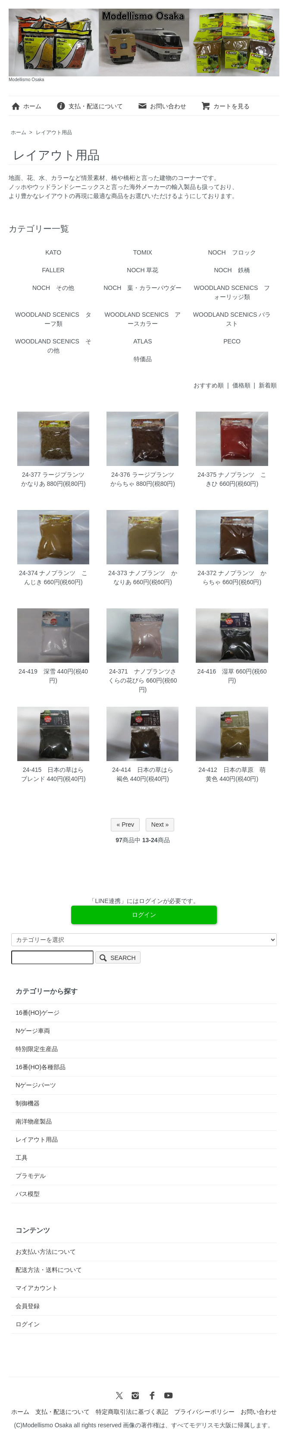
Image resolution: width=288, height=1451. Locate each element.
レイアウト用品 (54, 132)
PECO (232, 341)
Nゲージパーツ (36, 1085)
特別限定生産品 (37, 1048)
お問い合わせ (162, 106)
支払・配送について (89, 106)
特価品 (143, 359)
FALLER (53, 270)
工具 (22, 1157)
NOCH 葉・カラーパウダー (142, 287)
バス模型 (28, 1193)
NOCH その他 (53, 287)
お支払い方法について (46, 1251)
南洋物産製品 (34, 1121)
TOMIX (142, 252)
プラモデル (31, 1175)
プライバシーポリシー (204, 1411)
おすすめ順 (209, 385)
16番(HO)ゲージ (37, 1012)
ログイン (28, 1324)
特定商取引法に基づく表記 (132, 1411)
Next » (160, 824)
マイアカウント (37, 1287)
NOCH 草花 (142, 270)
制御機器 (28, 1103)
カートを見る (225, 106)
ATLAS (142, 341)
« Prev (125, 824)
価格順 (241, 385)
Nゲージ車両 (33, 1030)
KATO (53, 252)
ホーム (26, 106)
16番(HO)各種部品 (41, 1067)
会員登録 (28, 1306)
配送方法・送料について (49, 1269)
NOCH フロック (232, 252)
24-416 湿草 (216, 671)
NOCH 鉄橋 (232, 270)
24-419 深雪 (37, 671)
